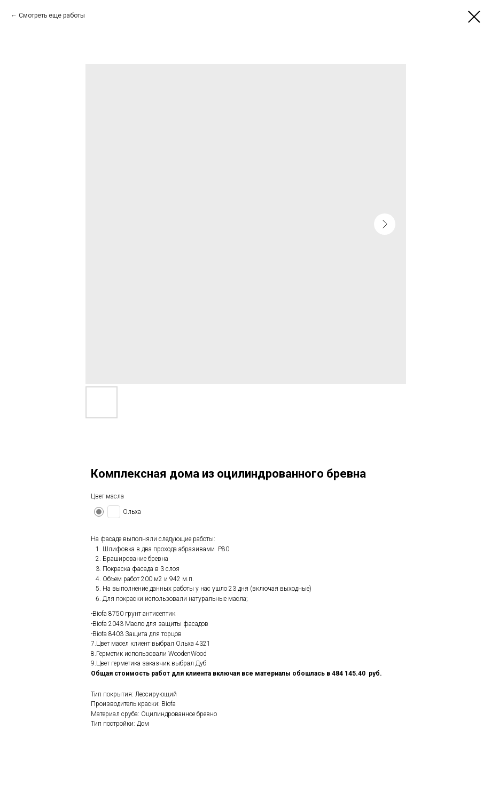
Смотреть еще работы (52, 15)
